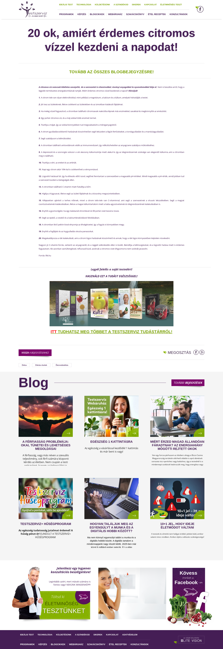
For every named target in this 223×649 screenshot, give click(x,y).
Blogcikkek (97, 14)
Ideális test (66, 4)
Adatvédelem (129, 635)
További (188, 383)
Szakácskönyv (135, 14)
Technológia (83, 4)
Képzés (81, 14)
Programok (66, 14)
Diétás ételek (41, 365)
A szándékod (121, 4)
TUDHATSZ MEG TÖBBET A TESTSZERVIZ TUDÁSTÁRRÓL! (111, 331)
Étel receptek (157, 14)
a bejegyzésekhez (35, 352)
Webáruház (115, 14)
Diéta (24, 365)
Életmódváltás (62, 365)
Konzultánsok (179, 14)
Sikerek (136, 4)
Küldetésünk (102, 4)
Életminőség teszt (171, 4)
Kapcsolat (150, 4)
